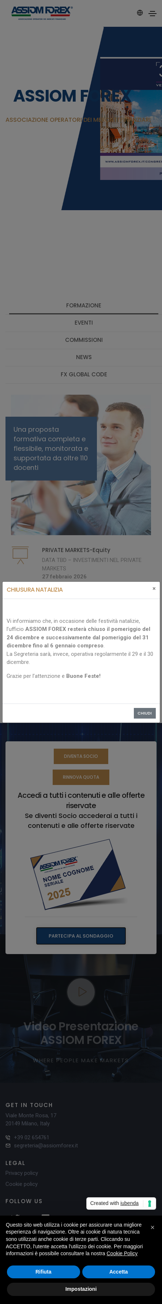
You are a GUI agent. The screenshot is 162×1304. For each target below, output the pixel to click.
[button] (152, 1227)
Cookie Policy (121, 1253)
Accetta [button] (118, 1272)
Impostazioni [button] (81, 1289)
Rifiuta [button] (43, 1272)
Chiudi (144, 713)
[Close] (154, 589)
